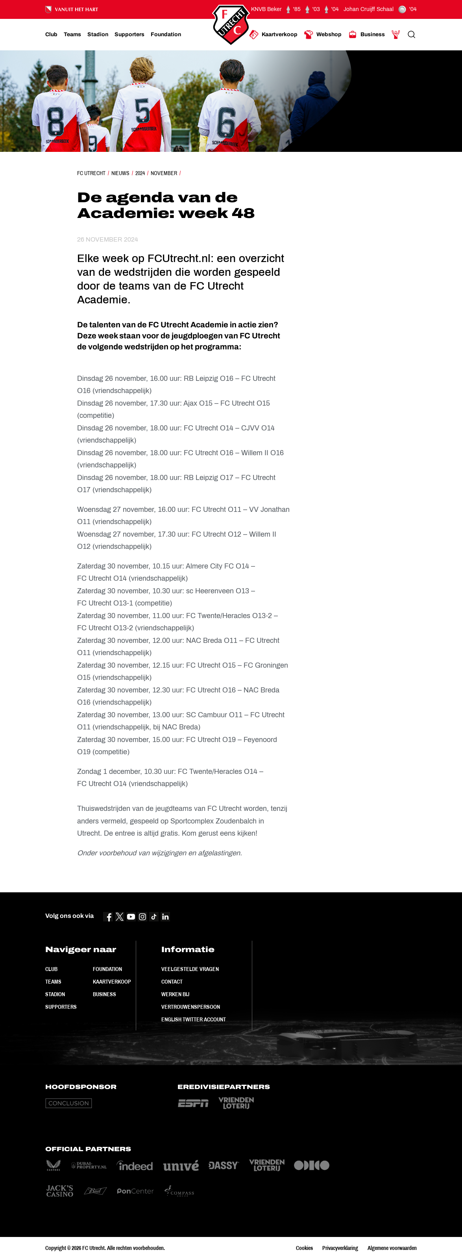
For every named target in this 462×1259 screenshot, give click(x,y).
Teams (53, 981)
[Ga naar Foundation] (166, 34)
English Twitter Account (193, 1019)
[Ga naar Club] (51, 34)
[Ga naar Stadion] (97, 34)
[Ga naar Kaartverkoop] (273, 34)
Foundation (107, 969)
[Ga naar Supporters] (129, 34)
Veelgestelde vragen (190, 969)
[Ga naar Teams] (72, 34)
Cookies (304, 1248)
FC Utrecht (91, 173)
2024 (140, 173)
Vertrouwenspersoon (190, 1006)
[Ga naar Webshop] (323, 34)
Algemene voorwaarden (392, 1248)
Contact (172, 981)
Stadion (55, 994)
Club (51, 969)
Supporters (61, 1006)
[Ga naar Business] (366, 34)
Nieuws (120, 173)
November (164, 173)
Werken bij (175, 994)
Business (104, 994)
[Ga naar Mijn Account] (396, 34)
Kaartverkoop (112, 981)
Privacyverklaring (340, 1248)
